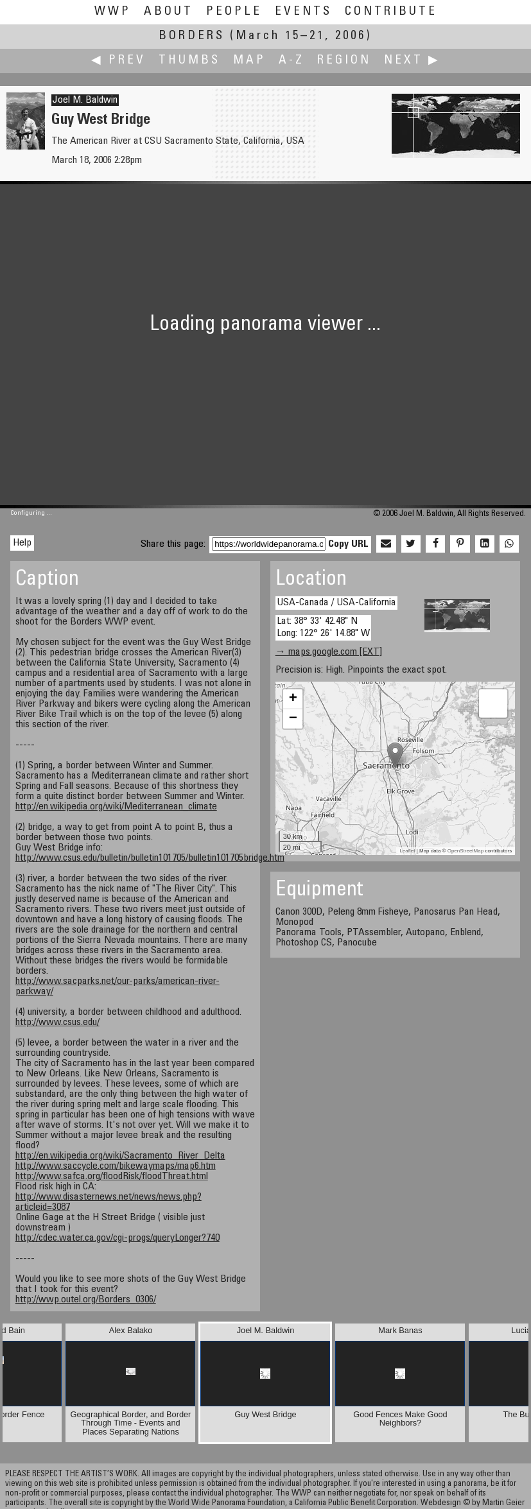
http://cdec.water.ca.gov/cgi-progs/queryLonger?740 (117, 1238)
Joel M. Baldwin (85, 100)
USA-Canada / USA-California (336, 603)
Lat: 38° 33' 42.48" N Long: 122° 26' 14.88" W (323, 627)
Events (303, 12)
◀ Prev (118, 61)
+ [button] (293, 699)
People (234, 12)
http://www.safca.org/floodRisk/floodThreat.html (111, 1176)
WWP (112, 12)
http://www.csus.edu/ (57, 1022)
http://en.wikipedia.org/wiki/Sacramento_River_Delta (120, 1156)
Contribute (391, 12)
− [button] (293, 719)
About (168, 12)
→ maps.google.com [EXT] (328, 652)
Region (344, 61)
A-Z (291, 61)
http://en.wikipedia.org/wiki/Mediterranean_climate (116, 807)
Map (249, 61)
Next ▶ (412, 61)
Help (22, 543)
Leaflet (407, 851)
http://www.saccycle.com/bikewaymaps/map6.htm (115, 1166)
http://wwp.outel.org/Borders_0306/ (85, 1300)
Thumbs (189, 61)
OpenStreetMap (465, 851)
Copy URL (348, 544)
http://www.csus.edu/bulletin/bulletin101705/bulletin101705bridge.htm (149, 858)
